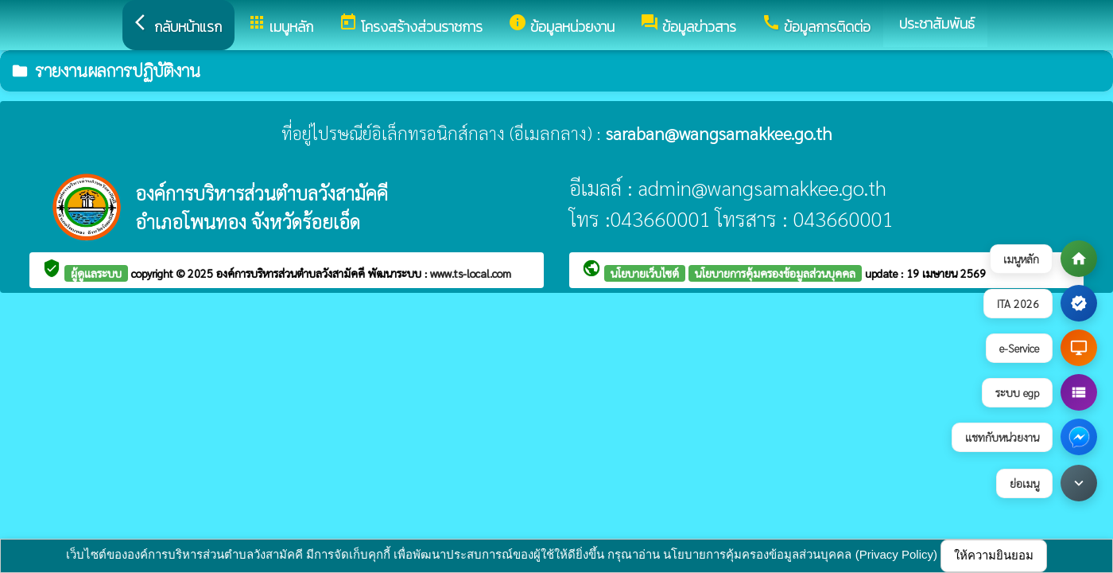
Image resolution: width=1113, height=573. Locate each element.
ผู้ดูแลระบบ (96, 273)
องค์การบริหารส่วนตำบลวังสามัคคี (292, 273)
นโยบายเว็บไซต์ (645, 273)
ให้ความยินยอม (994, 555)
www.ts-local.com (470, 273)
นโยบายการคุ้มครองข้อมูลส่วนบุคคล (775, 273)
